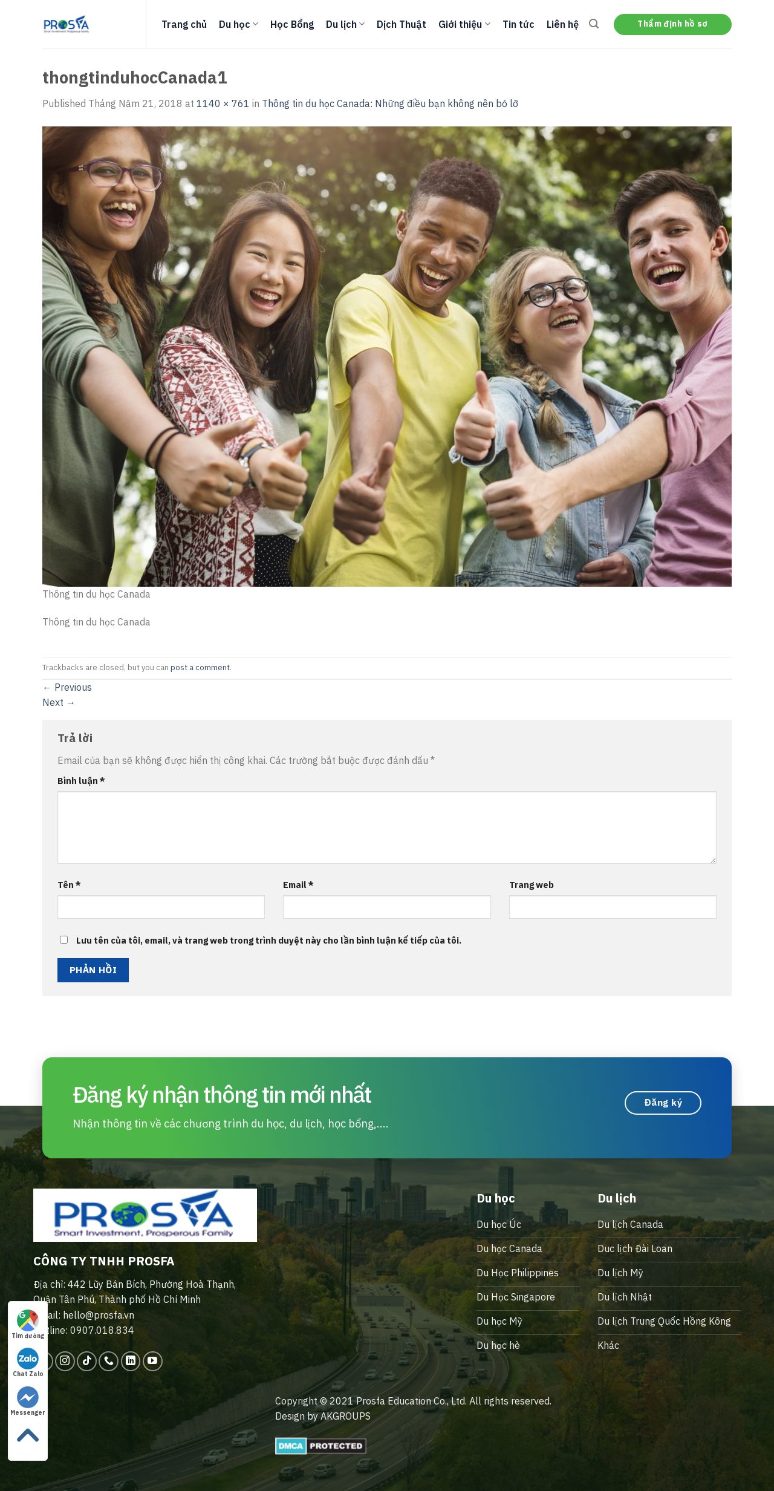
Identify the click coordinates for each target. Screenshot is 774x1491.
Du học (238, 24)
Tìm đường (27, 1325)
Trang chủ (184, 24)
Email (298, 884)
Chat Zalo (28, 1363)
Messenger (27, 1401)
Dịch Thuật (401, 24)
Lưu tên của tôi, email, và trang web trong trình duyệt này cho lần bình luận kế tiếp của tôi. (268, 940)
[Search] (594, 24)
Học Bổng (292, 24)
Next (59, 702)
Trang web (531, 884)
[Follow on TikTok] (87, 1361)
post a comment (200, 667)
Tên (69, 884)
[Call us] (109, 1361)
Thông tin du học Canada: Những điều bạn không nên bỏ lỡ (390, 103)
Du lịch (345, 24)
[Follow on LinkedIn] (131, 1361)
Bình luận (81, 780)
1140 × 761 (223, 103)
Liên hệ (563, 24)
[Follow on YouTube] (153, 1361)
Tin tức (518, 24)
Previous (67, 687)
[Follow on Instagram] (65, 1361)
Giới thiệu (464, 24)
